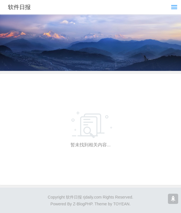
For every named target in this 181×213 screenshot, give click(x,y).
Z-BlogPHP (82, 204)
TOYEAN (121, 204)
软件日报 (19, 7)
